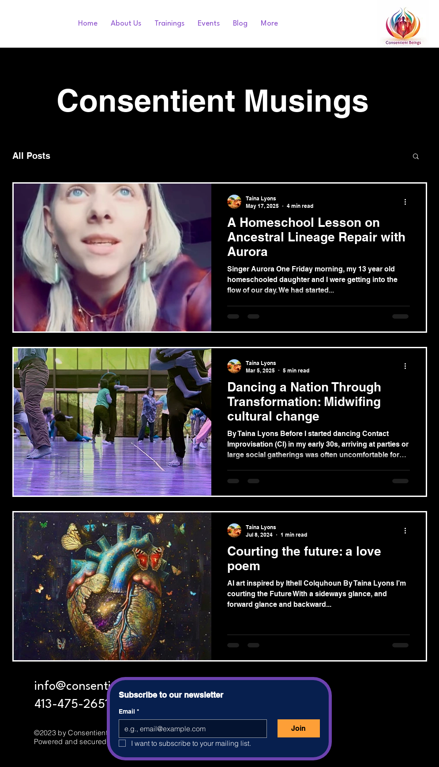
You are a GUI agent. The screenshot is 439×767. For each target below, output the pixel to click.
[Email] (190, 728)
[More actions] (408, 201)
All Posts (31, 155)
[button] (416, 157)
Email (129, 711)
